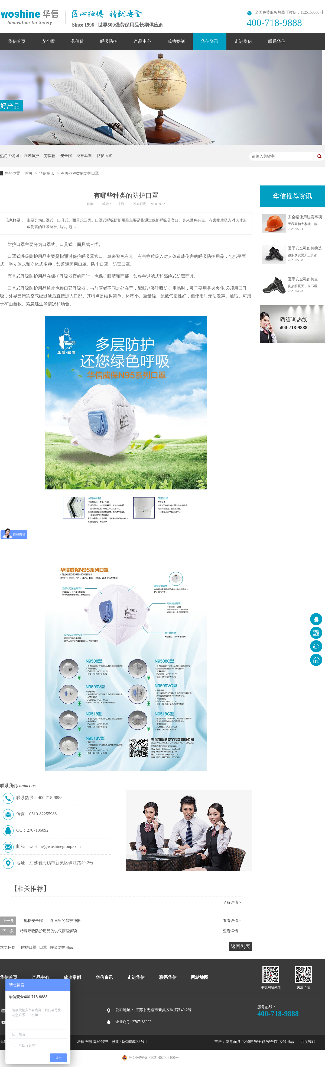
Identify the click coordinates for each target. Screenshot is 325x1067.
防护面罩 (104, 156)
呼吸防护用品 (61, 948)
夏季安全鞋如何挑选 (305, 248)
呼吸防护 (109, 41)
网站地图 (199, 977)
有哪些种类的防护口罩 (80, 173)
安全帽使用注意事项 (305, 217)
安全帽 (48, 41)
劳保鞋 (77, 41)
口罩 (43, 948)
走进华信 (243, 41)
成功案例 (176, 41)
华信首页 (16, 41)
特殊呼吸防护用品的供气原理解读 (48, 931)
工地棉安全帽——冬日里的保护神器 (50, 921)
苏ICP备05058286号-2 (129, 1042)
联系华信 (276, 41)
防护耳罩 (84, 156)
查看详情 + (232, 921)
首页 (29, 173)
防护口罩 (28, 948)
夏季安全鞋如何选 (303, 279)
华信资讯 (209, 41)
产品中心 (142, 41)
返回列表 (240, 946)
